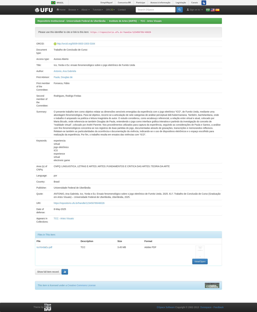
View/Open (200, 261)
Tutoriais (98, 9)
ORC (110, 9)
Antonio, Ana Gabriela (65, 71)
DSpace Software (166, 307)
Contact (122, 9)
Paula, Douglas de (63, 77)
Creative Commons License (81, 285)
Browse (74, 9)
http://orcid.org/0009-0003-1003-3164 (76, 43)
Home (61, 9)
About (85, 9)
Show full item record (48, 271)
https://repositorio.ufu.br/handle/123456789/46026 (79, 203)
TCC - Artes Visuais (151, 21)
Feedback (219, 307)
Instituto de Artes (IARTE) (123, 21)
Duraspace (205, 307)
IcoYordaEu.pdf (44, 247)
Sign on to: (195, 9)
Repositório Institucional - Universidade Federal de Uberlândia (72, 21)
